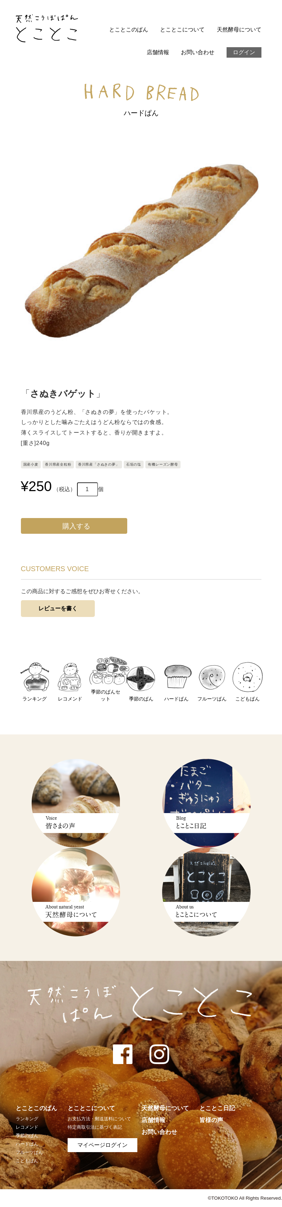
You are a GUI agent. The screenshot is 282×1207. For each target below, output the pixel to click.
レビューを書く (57, 608)
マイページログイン (102, 1145)
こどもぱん (27, 1160)
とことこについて (182, 30)
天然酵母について (239, 30)
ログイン (244, 52)
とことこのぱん (128, 30)
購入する (74, 526)
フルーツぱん (29, 1152)
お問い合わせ (197, 52)
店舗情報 (158, 52)
